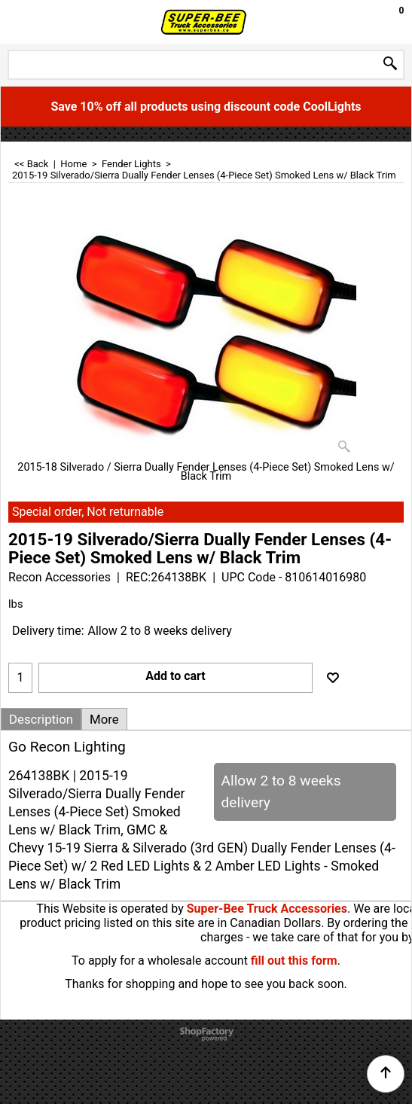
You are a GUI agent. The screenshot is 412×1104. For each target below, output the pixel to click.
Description (41, 719)
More (104, 719)
